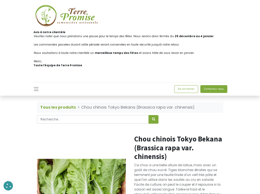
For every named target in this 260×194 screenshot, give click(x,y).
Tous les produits (58, 107)
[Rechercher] (153, 119)
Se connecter (186, 89)
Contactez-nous (214, 89)
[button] (8, 185)
